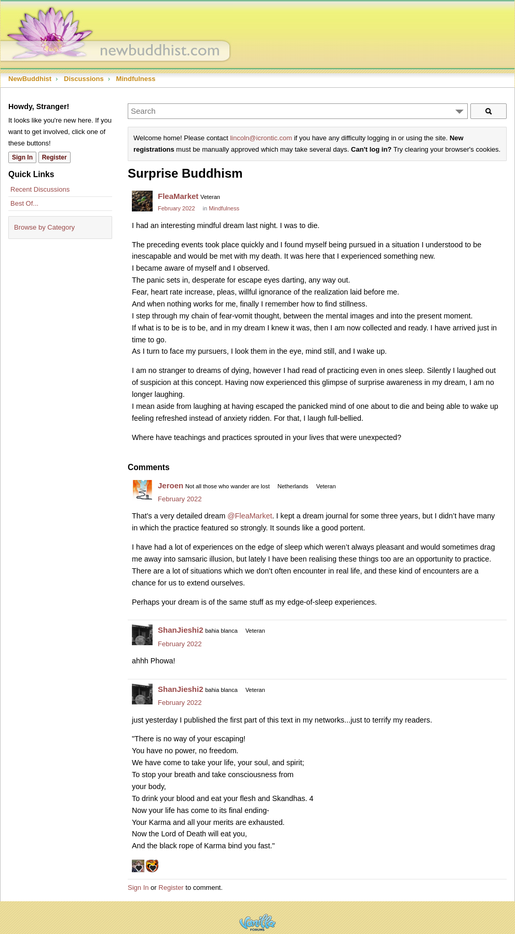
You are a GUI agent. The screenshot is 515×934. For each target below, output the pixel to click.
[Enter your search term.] (298, 111)
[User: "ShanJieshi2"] (142, 634)
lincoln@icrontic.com (261, 138)
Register (170, 887)
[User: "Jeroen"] (142, 490)
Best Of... (24, 203)
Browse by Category (44, 227)
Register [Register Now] (54, 157)
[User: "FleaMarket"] (142, 201)
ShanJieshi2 (181, 629)
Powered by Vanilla (257, 922)
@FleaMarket (249, 516)
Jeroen (170, 485)
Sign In (138, 887)
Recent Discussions (40, 189)
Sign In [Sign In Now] (22, 157)
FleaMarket (178, 196)
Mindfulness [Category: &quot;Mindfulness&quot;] (224, 208)
